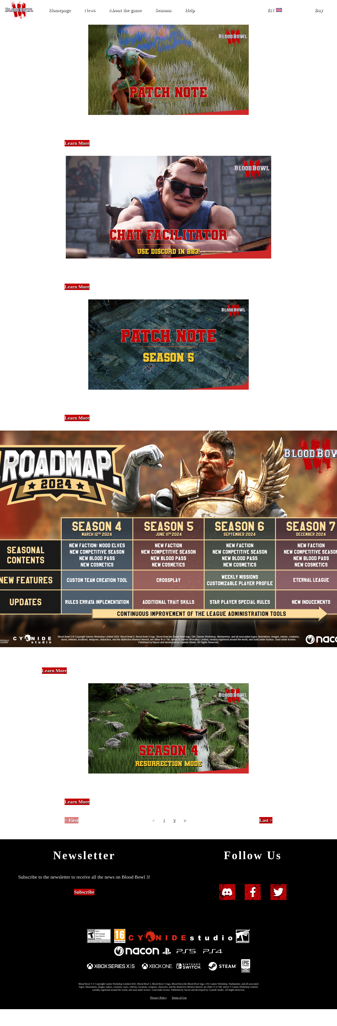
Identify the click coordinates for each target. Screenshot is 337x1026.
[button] (276, 10)
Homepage (60, 10)
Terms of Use (179, 997)
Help (190, 10)
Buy (319, 10)
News (89, 10)
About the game (125, 10)
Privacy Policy (158, 997)
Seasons (163, 10)
